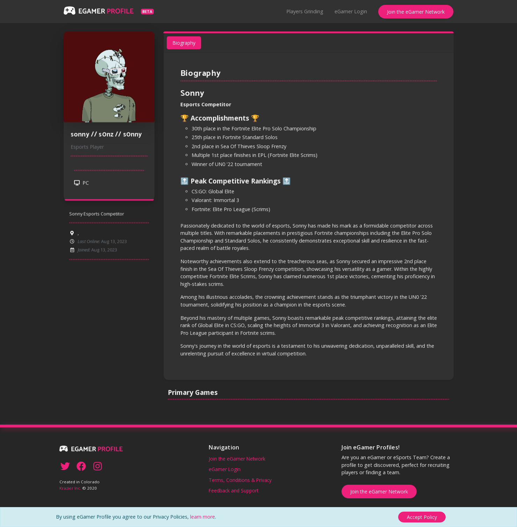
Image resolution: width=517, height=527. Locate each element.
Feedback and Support (233, 490)
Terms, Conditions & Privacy (240, 480)
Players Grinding (304, 11)
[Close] (422, 517)
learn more (202, 516)
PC (81, 184)
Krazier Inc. (70, 488)
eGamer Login (351, 11)
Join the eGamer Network (416, 11)
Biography (186, 47)
